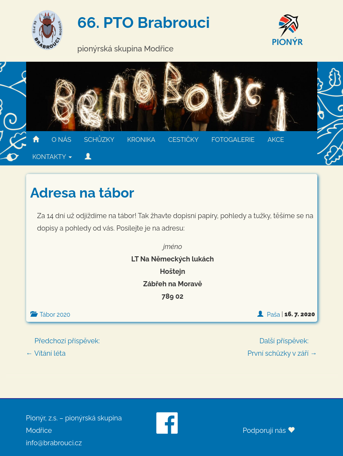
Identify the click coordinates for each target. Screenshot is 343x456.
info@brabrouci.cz (54, 443)
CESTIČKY (183, 140)
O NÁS (62, 140)
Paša (273, 314)
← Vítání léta (171, 346)
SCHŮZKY (99, 140)
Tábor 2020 (55, 314)
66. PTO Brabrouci (144, 22)
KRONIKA (141, 140)
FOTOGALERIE (233, 140)
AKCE (276, 140)
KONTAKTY (52, 157)
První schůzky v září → (282, 346)
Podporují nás (269, 430)
